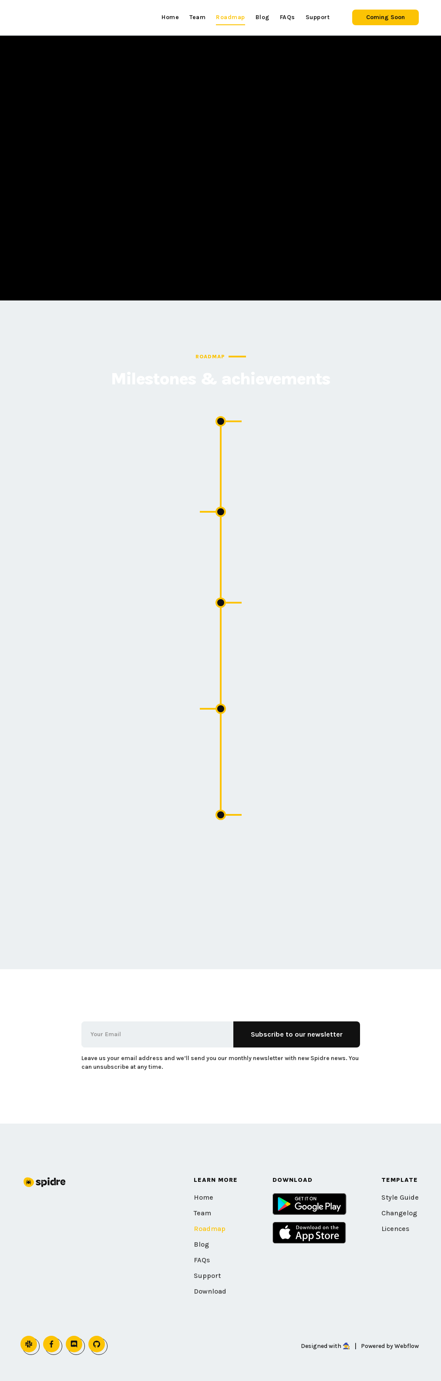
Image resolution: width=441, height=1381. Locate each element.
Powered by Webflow (390, 1346)
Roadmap (210, 1228)
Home (203, 1197)
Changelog (399, 1213)
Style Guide (400, 1197)
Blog (201, 1244)
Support (207, 1275)
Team (202, 1213)
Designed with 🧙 (325, 1346)
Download (210, 1291)
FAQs (202, 1260)
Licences (395, 1228)
